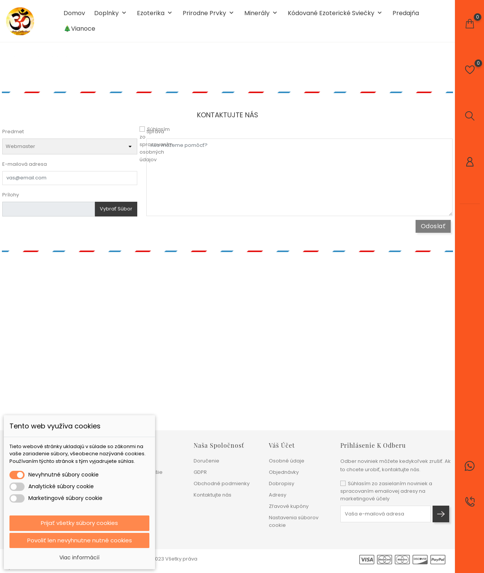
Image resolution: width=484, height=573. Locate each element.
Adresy (277, 494)
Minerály (261, 16)
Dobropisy (281, 483)
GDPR (200, 472)
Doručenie (206, 460)
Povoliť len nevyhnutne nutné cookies (79, 540)
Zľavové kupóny (289, 506)
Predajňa (405, 15)
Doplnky (111, 16)
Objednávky (284, 472)
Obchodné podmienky (222, 483)
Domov (74, 15)
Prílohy (10, 198)
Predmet (13, 135)
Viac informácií (79, 557)
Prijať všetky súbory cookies (79, 522)
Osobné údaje (286, 460)
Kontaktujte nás (212, 494)
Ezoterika (155, 16)
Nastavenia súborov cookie (293, 521)
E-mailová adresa (24, 168)
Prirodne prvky (209, 16)
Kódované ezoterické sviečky (335, 16)
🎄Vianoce (79, 31)
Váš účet (282, 445)
